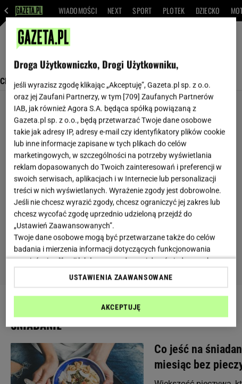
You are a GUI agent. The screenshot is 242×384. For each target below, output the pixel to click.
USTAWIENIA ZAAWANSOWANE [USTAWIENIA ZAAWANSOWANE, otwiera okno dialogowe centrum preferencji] (121, 277)
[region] (121, 172)
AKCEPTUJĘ (121, 307)
